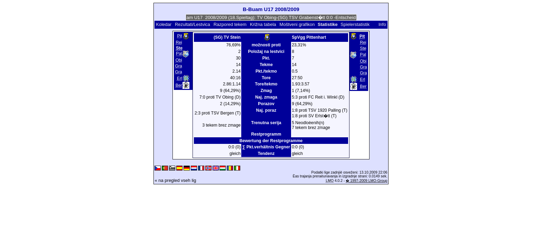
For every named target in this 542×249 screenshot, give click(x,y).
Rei (179, 42)
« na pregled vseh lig (175, 180)
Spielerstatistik (355, 24)
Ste (363, 48)
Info (382, 24)
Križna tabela (263, 24)
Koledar (163, 24)
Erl (179, 78)
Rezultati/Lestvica (192, 24)
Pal (179, 53)
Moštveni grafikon (297, 24)
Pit (179, 36)
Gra (178, 66)
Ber (179, 85)
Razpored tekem (230, 24)
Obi (179, 60)
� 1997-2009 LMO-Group (366, 181)
